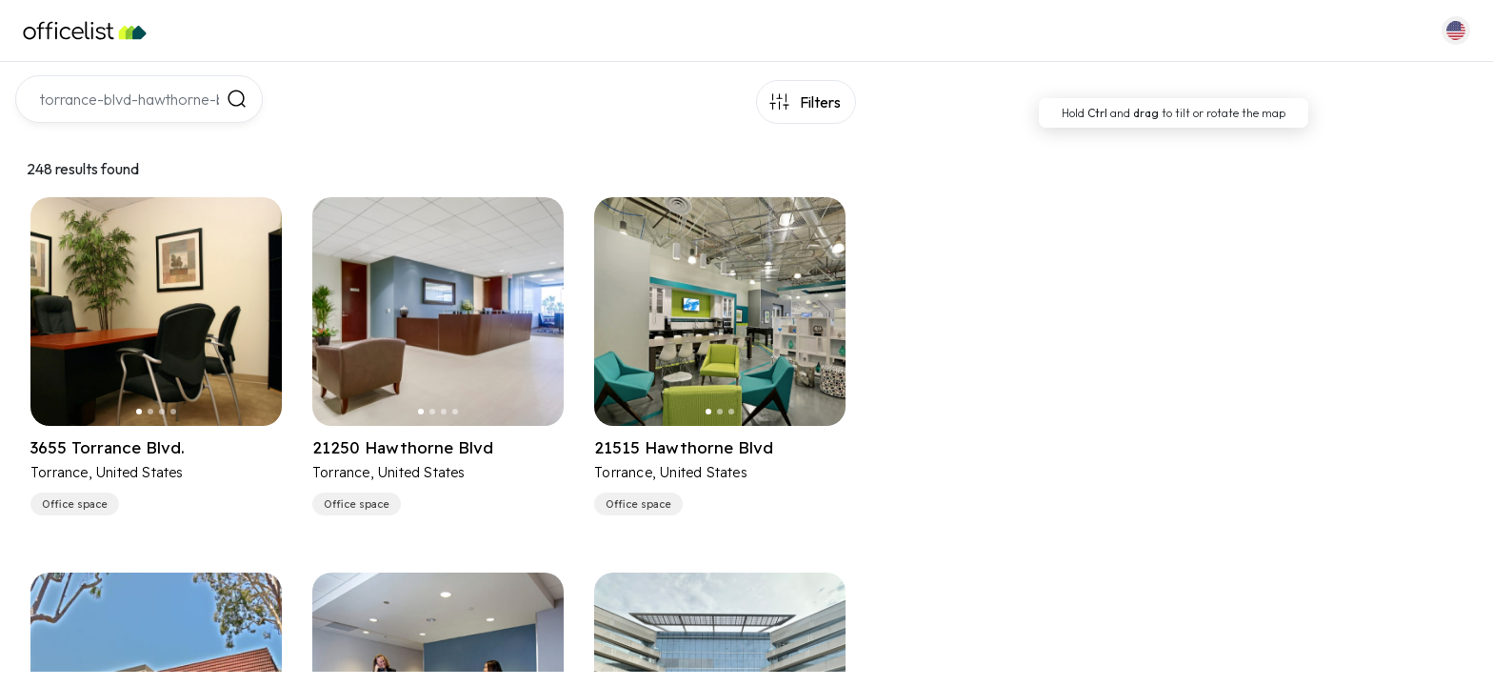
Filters (820, 101)
